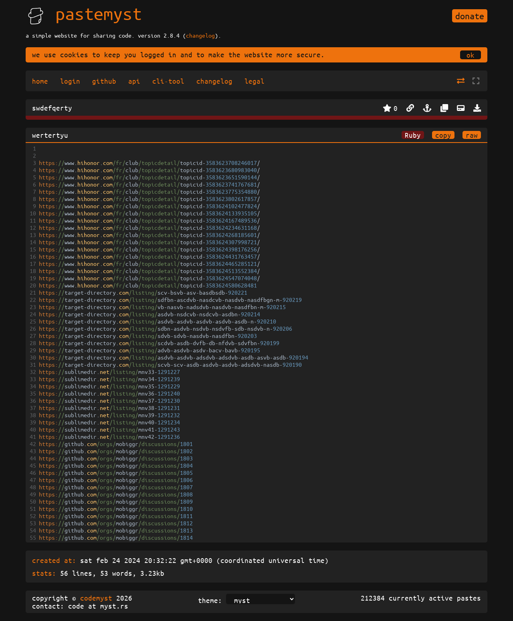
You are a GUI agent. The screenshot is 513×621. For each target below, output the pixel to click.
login (70, 81)
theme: (210, 600)
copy (443, 135)
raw (472, 135)
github (104, 81)
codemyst (96, 598)
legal (254, 81)
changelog (200, 35)
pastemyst (98, 13)
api (134, 81)
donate (469, 16)
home (40, 81)
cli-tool (168, 81)
